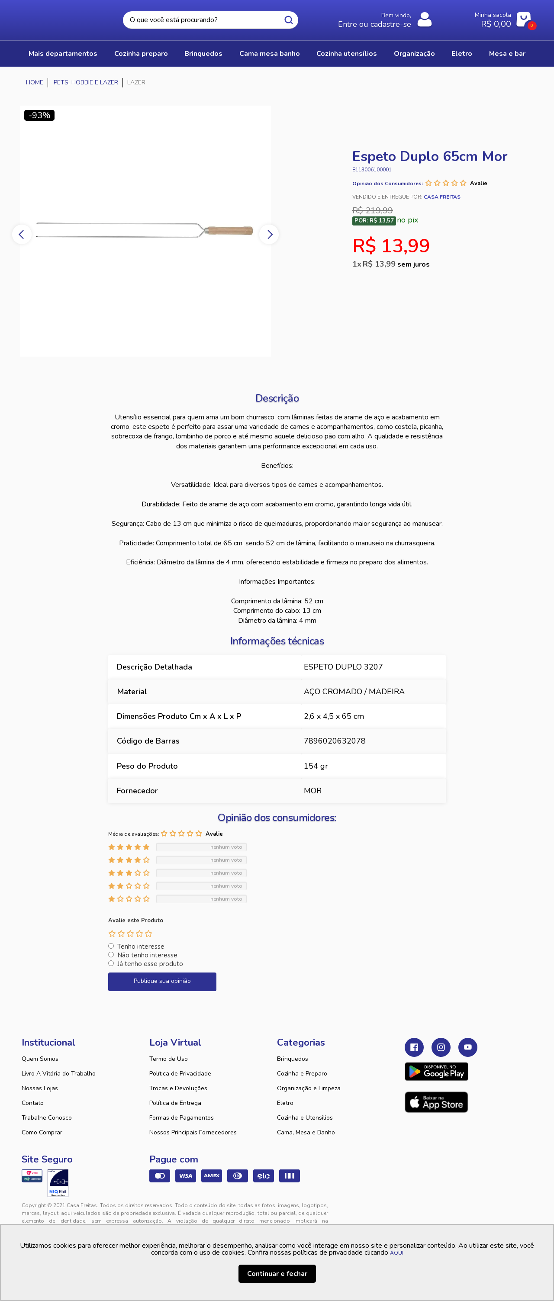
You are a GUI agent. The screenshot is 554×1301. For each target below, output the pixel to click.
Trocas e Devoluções (178, 1088)
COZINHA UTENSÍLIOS (346, 53)
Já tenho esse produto (150, 964)
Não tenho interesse (147, 955)
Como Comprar (42, 1132)
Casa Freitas (69, 18)
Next (269, 234)
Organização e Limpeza (309, 1088)
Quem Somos (40, 1059)
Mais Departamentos (63, 53)
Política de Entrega (175, 1103)
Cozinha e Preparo (302, 1073)
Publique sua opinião (162, 981)
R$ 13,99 (396, 264)
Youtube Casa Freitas (467, 1047)
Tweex (416, 1212)
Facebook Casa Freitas (414, 1047)
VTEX (453, 1212)
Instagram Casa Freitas (441, 1047)
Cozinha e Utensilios (305, 1118)
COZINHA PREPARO (141, 53)
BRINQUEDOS (203, 53)
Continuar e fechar (277, 1273)
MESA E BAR (507, 53)
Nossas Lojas (40, 1088)
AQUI (396, 1252)
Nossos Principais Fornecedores (193, 1132)
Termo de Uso (168, 1059)
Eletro (285, 1103)
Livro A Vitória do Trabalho (59, 1073)
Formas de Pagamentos (181, 1118)
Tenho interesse (140, 946)
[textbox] (210, 20)
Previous (22, 234)
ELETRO (461, 53)
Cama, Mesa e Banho (306, 1132)
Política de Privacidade (180, 1073)
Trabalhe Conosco (47, 1118)
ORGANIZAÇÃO (414, 53)
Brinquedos (292, 1059)
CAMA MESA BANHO (269, 53)
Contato (33, 1103)
